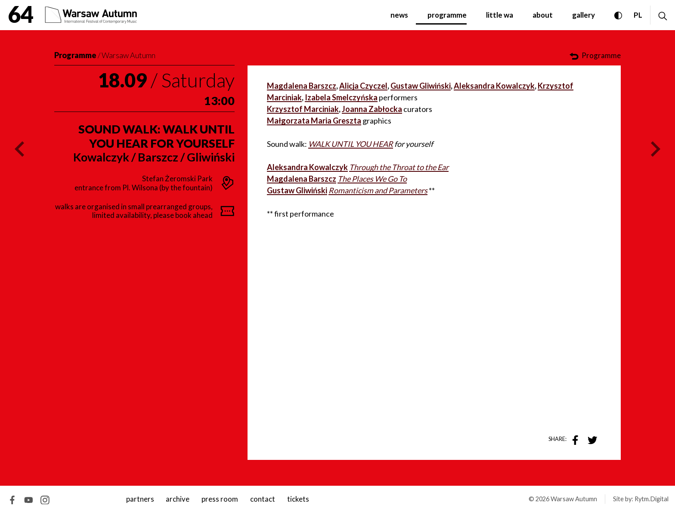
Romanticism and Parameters (377, 190)
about (543, 14)
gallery (583, 14)
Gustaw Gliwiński (420, 85)
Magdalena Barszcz (301, 85)
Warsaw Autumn (128, 55)
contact (262, 498)
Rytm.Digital (652, 499)
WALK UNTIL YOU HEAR (350, 144)
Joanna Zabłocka (372, 109)
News (399, 14)
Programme (75, 55)
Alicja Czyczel (363, 85)
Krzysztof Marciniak (303, 109)
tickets (298, 498)
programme (447, 14)
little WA (499, 14)
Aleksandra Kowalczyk (494, 85)
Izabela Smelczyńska (341, 97)
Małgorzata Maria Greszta (314, 120)
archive (177, 498)
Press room (219, 498)
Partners (140, 498)
